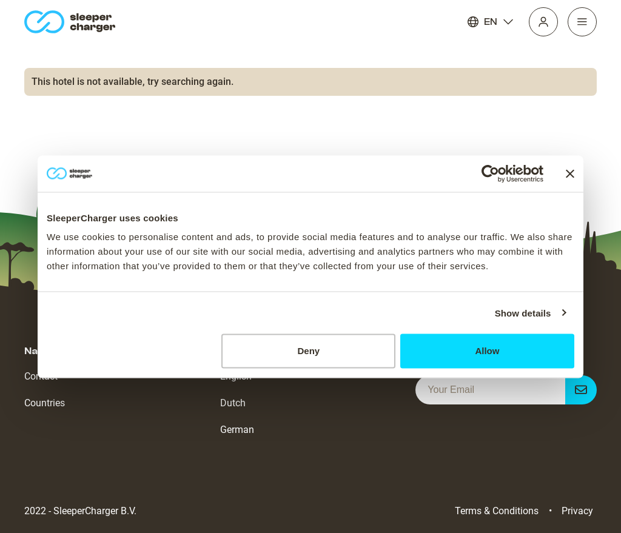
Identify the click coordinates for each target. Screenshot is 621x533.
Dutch (233, 403)
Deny (309, 351)
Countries (44, 403)
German (237, 429)
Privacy (577, 511)
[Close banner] (570, 173)
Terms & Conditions (497, 511)
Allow (487, 351)
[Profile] (543, 21)
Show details (523, 312)
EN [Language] (490, 22)
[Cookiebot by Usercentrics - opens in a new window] (490, 173)
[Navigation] (582, 21)
